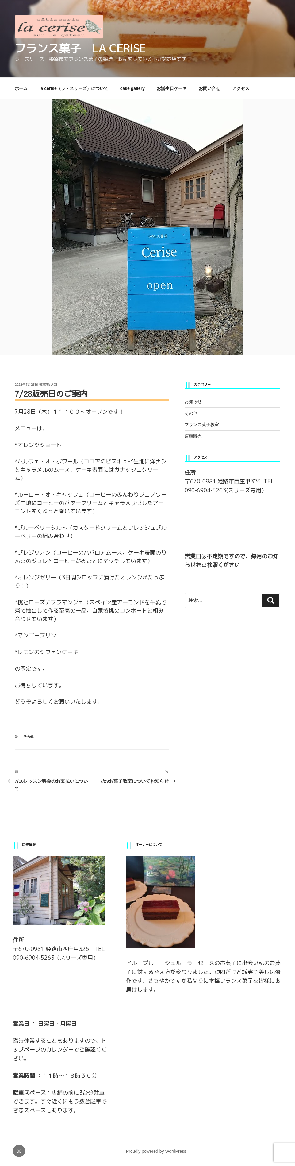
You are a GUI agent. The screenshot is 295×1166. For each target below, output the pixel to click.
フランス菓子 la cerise (80, 48)
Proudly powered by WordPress (156, 1151)
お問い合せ (209, 88)
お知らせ (193, 401)
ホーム (21, 88)
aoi (54, 384)
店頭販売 (193, 436)
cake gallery (132, 88)
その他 (28, 736)
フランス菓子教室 (202, 424)
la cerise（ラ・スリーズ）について (74, 88)
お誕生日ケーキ (172, 88)
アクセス (240, 88)
